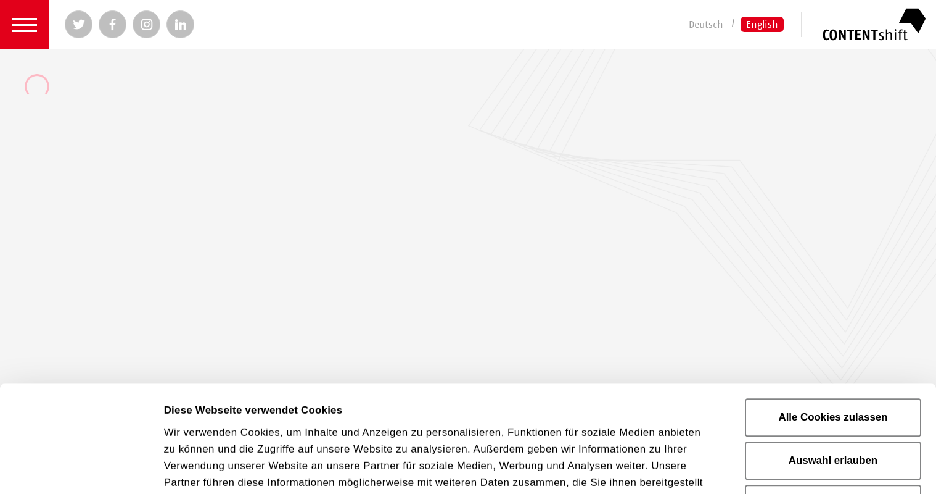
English (762, 24)
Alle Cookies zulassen (832, 306)
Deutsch (706, 24)
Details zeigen (199, 468)
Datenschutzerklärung (438, 405)
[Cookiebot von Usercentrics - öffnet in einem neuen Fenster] (80, 468)
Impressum (564, 405)
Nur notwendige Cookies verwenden (833, 401)
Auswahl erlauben (833, 350)
